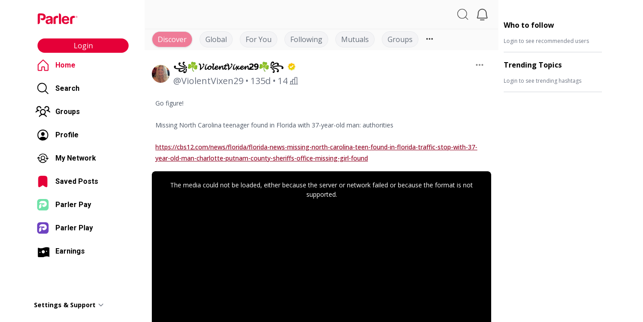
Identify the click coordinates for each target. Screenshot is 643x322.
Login (83, 46)
